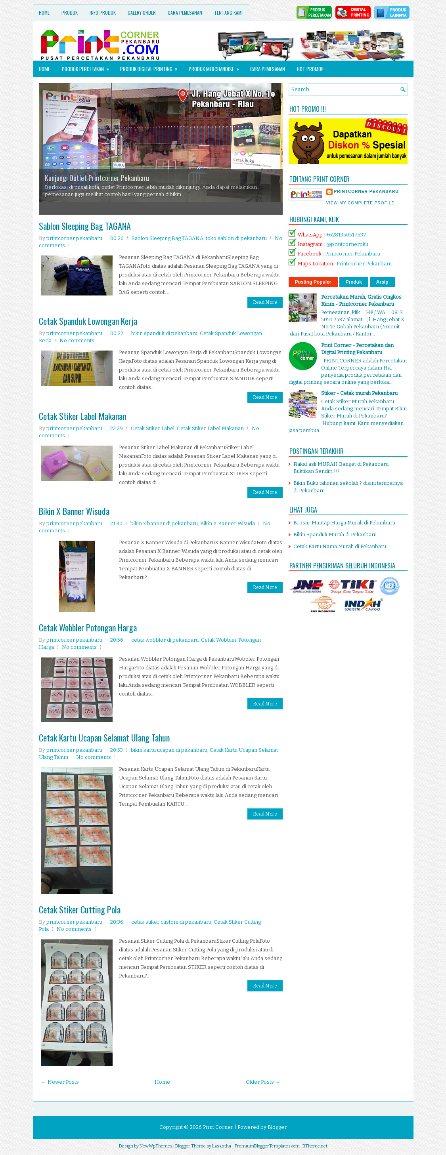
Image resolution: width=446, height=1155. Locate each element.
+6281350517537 (346, 235)
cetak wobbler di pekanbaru (165, 640)
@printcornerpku (347, 244)
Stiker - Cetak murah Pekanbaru (359, 393)
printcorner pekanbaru (366, 191)
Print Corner (218, 1127)
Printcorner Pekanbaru (352, 254)
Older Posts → (263, 1082)
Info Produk (103, 12)
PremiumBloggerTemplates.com (267, 1146)
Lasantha (221, 1146)
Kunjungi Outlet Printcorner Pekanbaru (97, 178)
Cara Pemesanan (185, 12)
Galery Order (142, 12)
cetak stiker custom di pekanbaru (171, 922)
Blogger (277, 1127)
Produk (69, 12)
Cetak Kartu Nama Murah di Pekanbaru (339, 546)
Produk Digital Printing (151, 67)
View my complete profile (360, 203)
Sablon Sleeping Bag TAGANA (85, 226)
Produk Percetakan (88, 67)
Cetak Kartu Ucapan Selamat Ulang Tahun (104, 737)
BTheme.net (314, 1146)
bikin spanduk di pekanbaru (164, 333)
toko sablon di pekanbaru (236, 238)
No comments (76, 340)
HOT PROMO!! (310, 69)
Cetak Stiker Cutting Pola (80, 909)
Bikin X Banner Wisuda (74, 511)
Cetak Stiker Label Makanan (82, 416)
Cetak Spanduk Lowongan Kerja (88, 321)
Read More (265, 302)
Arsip (382, 282)
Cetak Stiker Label (152, 428)
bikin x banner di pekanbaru (164, 523)
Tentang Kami (228, 12)
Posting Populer (313, 282)
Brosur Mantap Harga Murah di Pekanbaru (344, 523)
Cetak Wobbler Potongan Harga (88, 627)
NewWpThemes (156, 1146)
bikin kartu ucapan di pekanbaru (169, 750)
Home (44, 12)
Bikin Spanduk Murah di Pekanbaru (335, 534)
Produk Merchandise (216, 67)
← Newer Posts (60, 1082)
